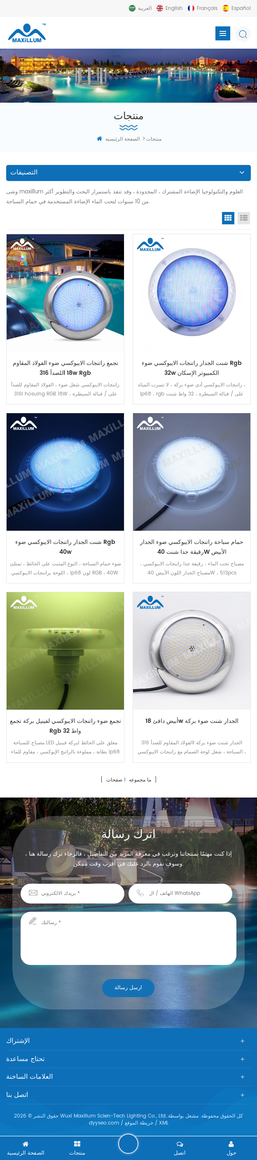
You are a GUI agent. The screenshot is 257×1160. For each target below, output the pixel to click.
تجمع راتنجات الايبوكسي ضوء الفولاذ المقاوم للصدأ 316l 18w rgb (65, 368)
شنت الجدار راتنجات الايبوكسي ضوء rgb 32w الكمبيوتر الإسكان (192, 368)
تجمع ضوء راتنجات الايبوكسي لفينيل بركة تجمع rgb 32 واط (65, 727)
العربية (145, 8)
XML (163, 1125)
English (174, 8)
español (241, 8)
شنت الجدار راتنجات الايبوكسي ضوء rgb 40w (65, 548)
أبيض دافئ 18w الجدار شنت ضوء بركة (191, 722)
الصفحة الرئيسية (118, 139)
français (207, 8)
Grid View (228, 218)
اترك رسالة (128, 1143)
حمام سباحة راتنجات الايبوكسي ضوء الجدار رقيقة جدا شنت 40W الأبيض (191, 548)
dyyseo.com (104, 1125)
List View (244, 218)
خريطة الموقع (139, 1125)
